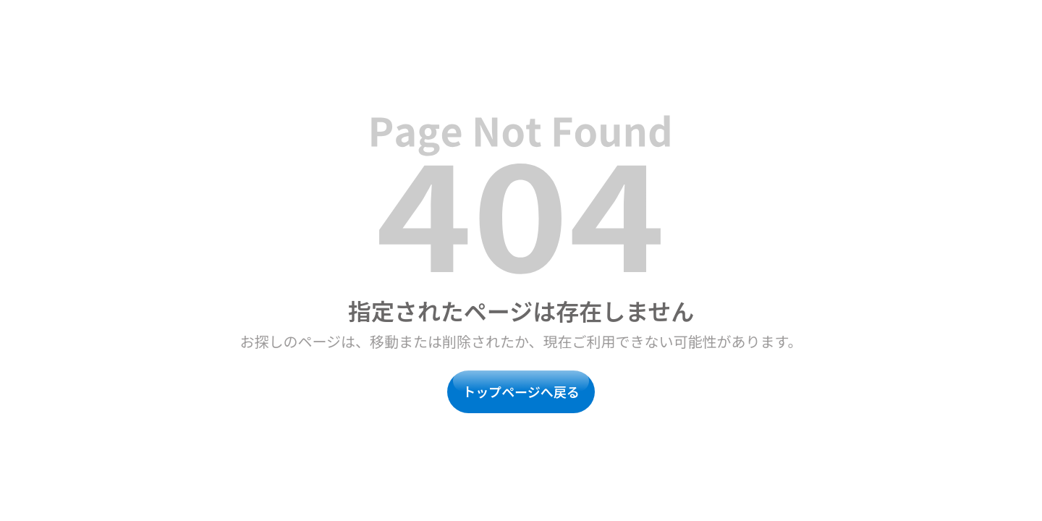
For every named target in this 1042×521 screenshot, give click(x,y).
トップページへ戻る (521, 391)
